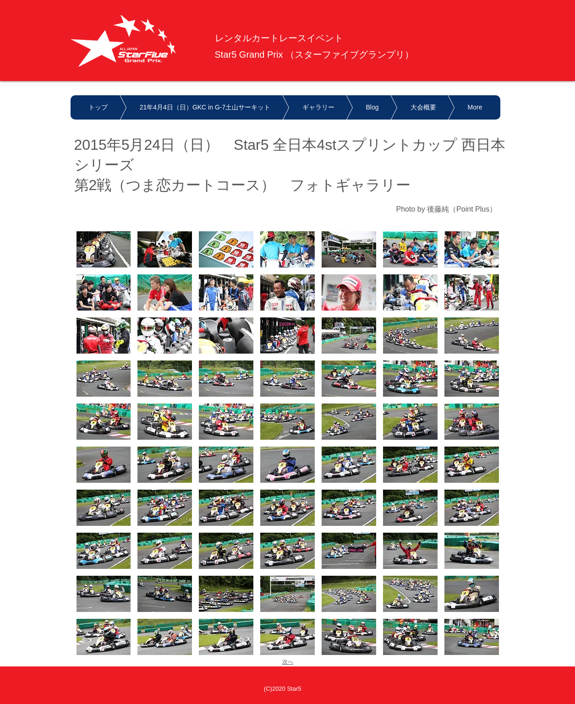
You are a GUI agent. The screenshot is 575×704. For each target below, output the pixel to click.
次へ (287, 662)
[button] (104, 249)
